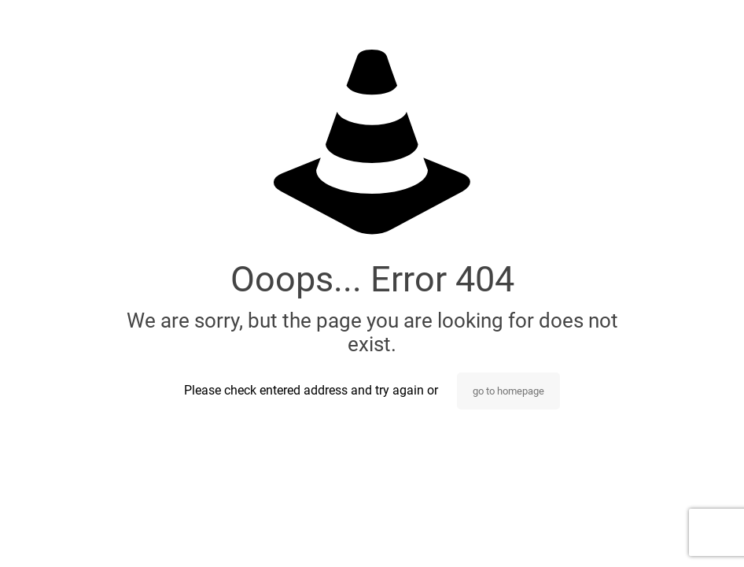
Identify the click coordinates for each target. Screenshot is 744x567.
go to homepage (508, 391)
